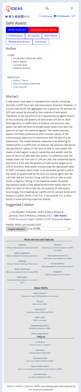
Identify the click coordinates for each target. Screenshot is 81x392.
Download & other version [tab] (43, 29)
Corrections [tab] (40, 42)
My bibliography (62, 16)
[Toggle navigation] (47, 9)
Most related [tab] (50, 36)
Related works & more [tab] (19, 42)
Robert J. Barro (20, 80)
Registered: (13, 77)
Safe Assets (60, 215)
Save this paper (47, 16)
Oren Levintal (20, 87)
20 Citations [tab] (33, 36)
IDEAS (10, 386)
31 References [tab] (15, 36)
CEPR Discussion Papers (22, 219)
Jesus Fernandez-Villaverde (26, 83)
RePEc (21, 386)
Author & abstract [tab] (17, 29)
